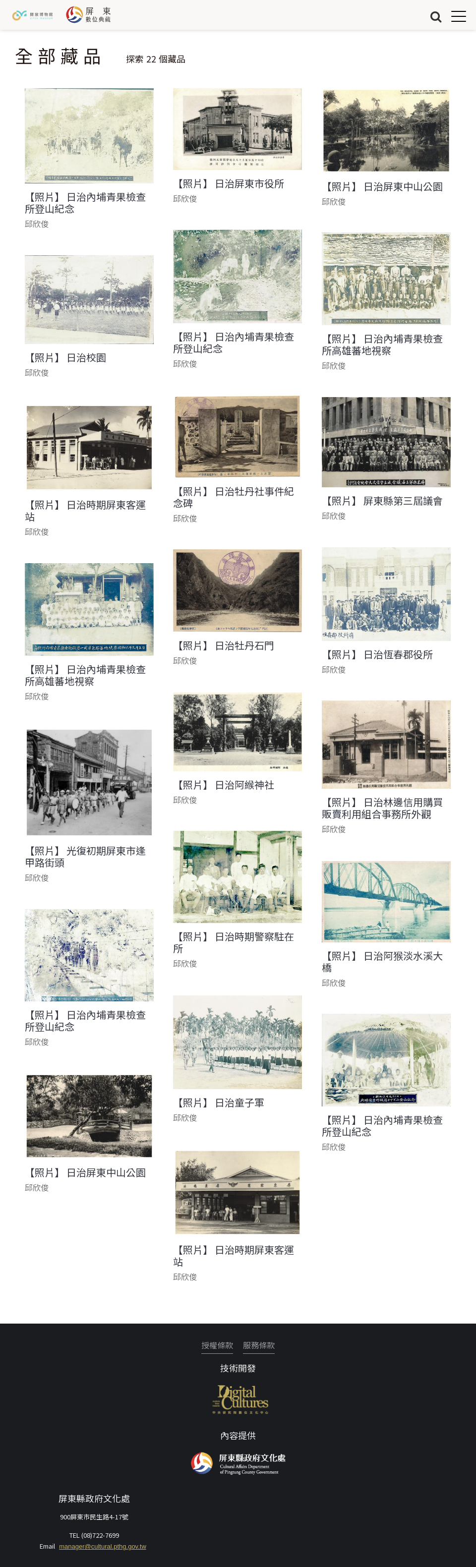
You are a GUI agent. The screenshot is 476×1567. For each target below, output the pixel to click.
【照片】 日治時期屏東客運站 (85, 510)
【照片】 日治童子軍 (218, 1102)
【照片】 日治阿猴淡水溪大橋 (382, 962)
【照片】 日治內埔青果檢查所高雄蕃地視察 (382, 344)
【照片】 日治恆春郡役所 (377, 654)
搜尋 (435, 16)
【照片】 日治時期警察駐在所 (233, 942)
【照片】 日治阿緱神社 (223, 785)
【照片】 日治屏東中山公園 (382, 186)
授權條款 (217, 1345)
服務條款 (259, 1345)
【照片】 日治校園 (65, 357)
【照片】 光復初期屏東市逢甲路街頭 (85, 857)
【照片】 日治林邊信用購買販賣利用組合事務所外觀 (382, 808)
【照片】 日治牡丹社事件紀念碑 (233, 497)
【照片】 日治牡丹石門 (223, 645)
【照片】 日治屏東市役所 (228, 183)
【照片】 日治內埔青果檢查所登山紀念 (85, 203)
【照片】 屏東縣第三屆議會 (382, 501)
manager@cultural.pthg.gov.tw (102, 1546)
